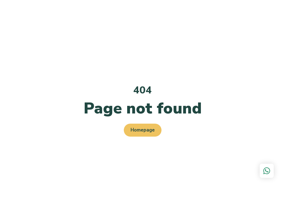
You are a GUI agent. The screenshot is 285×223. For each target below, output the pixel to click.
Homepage (143, 130)
